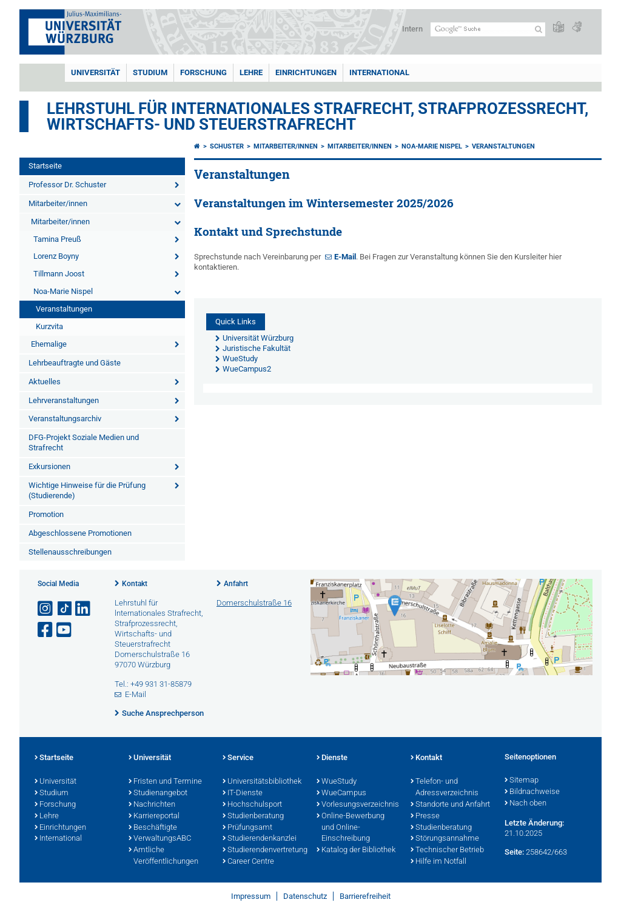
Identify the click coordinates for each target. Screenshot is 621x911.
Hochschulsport (252, 804)
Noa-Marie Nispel (63, 291)
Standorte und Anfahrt (450, 804)
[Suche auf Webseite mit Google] (488, 29)
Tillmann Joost (58, 273)
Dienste (332, 758)
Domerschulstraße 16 (254, 602)
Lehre (251, 72)
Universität (95, 72)
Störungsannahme (445, 838)
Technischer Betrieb (447, 850)
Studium (150, 72)
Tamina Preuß (57, 239)
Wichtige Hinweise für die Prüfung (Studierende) (87, 490)
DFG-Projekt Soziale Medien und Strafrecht (84, 442)
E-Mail (345, 256)
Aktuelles (45, 381)
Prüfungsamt (247, 828)
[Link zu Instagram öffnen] (46, 608)
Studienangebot (158, 793)
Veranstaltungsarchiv (65, 418)
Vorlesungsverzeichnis (357, 804)
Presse (425, 816)
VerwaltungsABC (160, 838)
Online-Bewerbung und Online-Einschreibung (350, 828)
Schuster (227, 146)
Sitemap (522, 780)
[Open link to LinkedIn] (83, 608)
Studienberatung (253, 816)
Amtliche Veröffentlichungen (163, 856)
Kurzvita (49, 326)
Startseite (45, 165)
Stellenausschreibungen (70, 551)
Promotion (46, 514)
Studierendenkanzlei (260, 838)
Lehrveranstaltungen (64, 400)
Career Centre (248, 861)
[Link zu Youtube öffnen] (64, 630)
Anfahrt (236, 583)
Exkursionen (49, 466)
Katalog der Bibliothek (356, 850)
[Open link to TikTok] (64, 608)
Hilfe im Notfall (438, 861)
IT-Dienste (243, 793)
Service (238, 758)
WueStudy (337, 781)
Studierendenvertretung (263, 850)
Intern (412, 28)
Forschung (203, 72)
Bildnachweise (532, 792)
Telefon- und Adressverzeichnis (444, 787)
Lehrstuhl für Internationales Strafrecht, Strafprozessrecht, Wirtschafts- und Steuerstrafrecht (317, 116)
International (379, 72)
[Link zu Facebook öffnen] (46, 630)
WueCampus (341, 793)
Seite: (514, 851)
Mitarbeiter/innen (58, 203)
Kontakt (134, 583)
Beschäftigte (153, 828)
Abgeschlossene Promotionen (80, 533)
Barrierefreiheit (365, 896)
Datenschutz (305, 896)
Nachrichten (152, 804)
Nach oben (525, 803)
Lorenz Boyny (56, 256)
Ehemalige (49, 344)
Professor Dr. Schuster (67, 184)
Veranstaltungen (64, 308)
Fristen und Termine (165, 781)
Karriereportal (154, 816)
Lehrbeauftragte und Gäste (75, 362)
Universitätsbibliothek (262, 781)
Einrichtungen (306, 72)
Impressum (250, 896)
